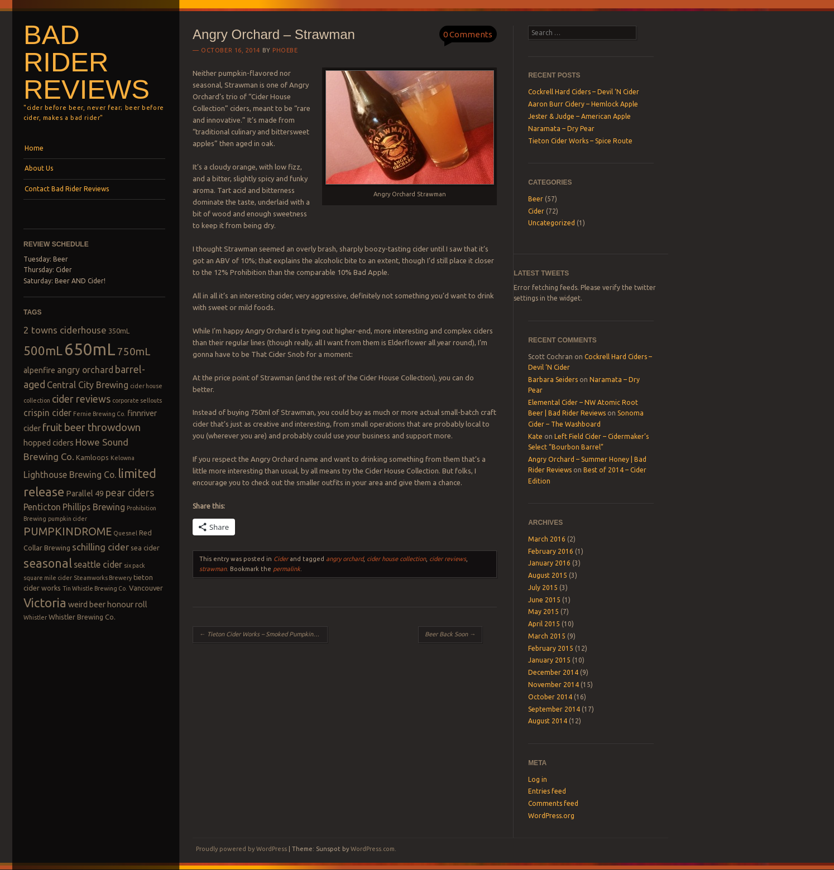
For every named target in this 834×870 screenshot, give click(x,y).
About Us (39, 168)
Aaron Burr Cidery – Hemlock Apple (583, 104)
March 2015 (546, 636)
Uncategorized (551, 222)
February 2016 (550, 551)
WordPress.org (551, 815)
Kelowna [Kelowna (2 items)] (123, 458)
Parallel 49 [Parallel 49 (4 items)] (85, 493)
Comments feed (553, 803)
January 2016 (549, 563)
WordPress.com (373, 848)
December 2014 (553, 672)
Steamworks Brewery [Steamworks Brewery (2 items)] (103, 577)
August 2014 (547, 720)
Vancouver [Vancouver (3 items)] (146, 588)
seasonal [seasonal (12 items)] (47, 563)
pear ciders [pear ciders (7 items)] (130, 492)
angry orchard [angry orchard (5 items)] (85, 370)
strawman (213, 569)
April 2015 (544, 623)
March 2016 (546, 539)
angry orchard (344, 558)
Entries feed (547, 791)
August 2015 (547, 575)
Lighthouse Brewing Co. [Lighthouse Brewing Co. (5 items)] (69, 475)
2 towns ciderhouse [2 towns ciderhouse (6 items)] (65, 330)
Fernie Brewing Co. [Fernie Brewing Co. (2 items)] (99, 413)
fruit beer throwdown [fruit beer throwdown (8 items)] (91, 427)
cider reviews (447, 558)
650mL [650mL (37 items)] (90, 349)
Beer (535, 198)
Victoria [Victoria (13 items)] (44, 603)
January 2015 (549, 660)
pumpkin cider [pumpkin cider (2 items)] (67, 518)
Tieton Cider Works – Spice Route (580, 140)
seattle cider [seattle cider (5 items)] (98, 564)
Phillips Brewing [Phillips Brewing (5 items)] (94, 507)
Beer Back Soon (450, 634)
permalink (286, 569)
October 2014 (550, 696)
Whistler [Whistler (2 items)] (35, 617)
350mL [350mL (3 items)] (119, 331)
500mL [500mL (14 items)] (43, 350)
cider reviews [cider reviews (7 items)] (81, 398)
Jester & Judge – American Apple (579, 116)
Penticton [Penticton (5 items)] (42, 507)
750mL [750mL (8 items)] (134, 351)
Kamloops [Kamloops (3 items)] (92, 457)
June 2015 (544, 599)
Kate (535, 436)
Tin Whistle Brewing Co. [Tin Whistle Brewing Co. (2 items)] (95, 588)
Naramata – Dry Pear (561, 128)
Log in (537, 779)
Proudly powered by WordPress (241, 848)
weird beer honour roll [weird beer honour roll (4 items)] (107, 604)
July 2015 (543, 587)
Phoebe (285, 50)
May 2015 (543, 611)
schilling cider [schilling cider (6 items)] (100, 547)
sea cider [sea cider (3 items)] (145, 548)
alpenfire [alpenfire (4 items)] (39, 370)
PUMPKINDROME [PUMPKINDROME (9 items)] (67, 531)
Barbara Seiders (553, 379)
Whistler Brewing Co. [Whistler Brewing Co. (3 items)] (82, 617)
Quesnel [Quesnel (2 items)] (125, 533)
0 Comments (467, 34)
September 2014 (554, 709)
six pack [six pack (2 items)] (134, 565)
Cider (281, 558)
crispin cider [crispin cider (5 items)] (47, 413)
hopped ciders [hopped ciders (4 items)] (48, 442)
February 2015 (550, 648)
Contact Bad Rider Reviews (67, 188)
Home (34, 148)
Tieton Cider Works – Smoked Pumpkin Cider (263, 634)
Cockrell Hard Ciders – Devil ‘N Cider (583, 91)
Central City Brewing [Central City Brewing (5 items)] (87, 385)
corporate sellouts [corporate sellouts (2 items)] (137, 400)
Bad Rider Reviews (86, 62)
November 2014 (553, 684)
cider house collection (396, 558)
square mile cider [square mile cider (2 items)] (47, 577)
